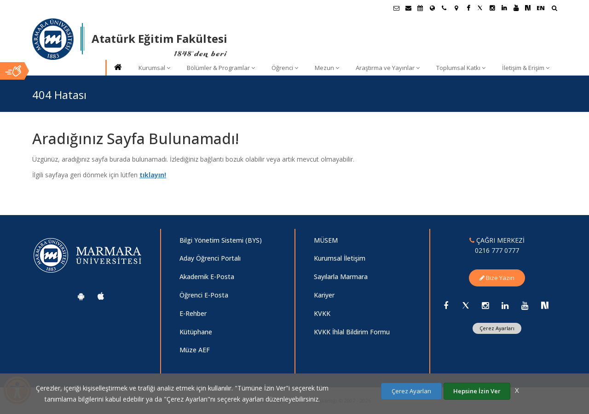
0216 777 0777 (497, 250)
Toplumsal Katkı (460, 68)
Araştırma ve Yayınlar (388, 68)
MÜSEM (326, 240)
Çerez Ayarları (496, 328)
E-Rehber (193, 313)
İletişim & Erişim (525, 68)
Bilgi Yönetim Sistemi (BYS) (220, 240)
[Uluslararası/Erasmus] (432, 8)
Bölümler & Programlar (221, 68)
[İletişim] (444, 8)
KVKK (322, 313)
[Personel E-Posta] (408, 8)
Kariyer (324, 295)
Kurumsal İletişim (339, 258)
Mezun (327, 68)
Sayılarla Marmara (341, 276)
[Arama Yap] (554, 9)
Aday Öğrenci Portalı (210, 258)
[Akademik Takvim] (420, 8)
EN (541, 8)
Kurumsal (154, 68)
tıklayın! (152, 174)
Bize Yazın (496, 278)
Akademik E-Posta (206, 276)
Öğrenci (284, 68)
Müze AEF (194, 349)
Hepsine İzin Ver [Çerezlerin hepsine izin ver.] (477, 391)
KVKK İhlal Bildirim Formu (352, 331)
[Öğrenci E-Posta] (396, 8)
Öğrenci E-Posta (203, 295)
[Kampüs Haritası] (456, 8)
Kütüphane (195, 331)
